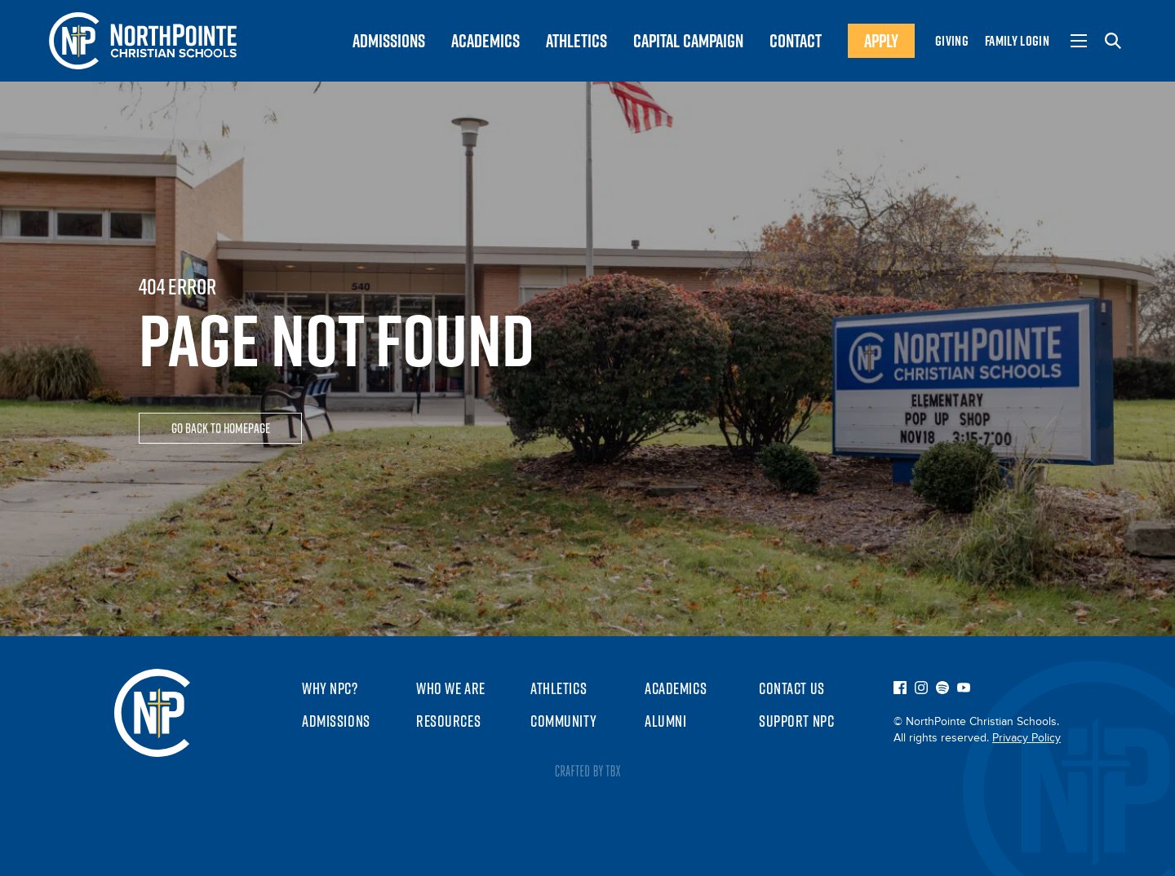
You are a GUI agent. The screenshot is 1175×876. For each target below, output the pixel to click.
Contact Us (792, 688)
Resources (448, 721)
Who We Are (451, 688)
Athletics (558, 688)
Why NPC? (330, 688)
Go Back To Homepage (220, 430)
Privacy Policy (1026, 738)
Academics (676, 688)
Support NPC (796, 721)
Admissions (336, 721)
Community (563, 721)
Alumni (665, 721)
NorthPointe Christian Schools (152, 713)
